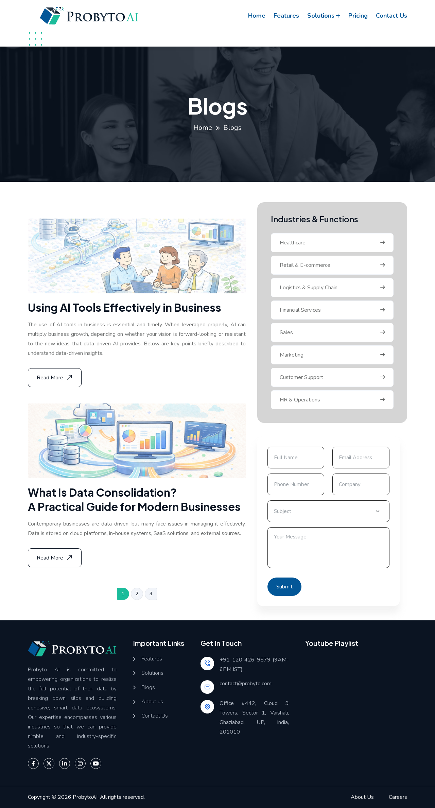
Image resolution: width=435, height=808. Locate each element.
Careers (398, 797)
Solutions (320, 16)
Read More (55, 377)
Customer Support (301, 377)
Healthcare (293, 242)
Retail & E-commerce (305, 265)
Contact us (391, 16)
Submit (284, 586)
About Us (362, 797)
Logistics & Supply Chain (308, 287)
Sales (286, 332)
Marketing (291, 355)
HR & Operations (300, 399)
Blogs (148, 687)
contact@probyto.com (246, 683)
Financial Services (300, 310)
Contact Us (154, 716)
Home (256, 16)
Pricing (358, 16)
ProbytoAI (85, 797)
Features (286, 16)
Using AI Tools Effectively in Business (124, 307)
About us (152, 701)
